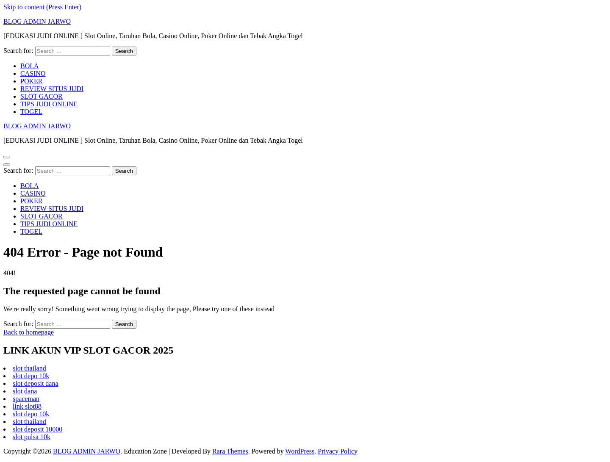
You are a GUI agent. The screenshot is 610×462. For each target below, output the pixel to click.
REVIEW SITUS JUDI (51, 88)
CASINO (33, 73)
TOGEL (31, 111)
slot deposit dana (35, 383)
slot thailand (29, 368)
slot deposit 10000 (37, 429)
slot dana (25, 391)
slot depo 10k (31, 375)
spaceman (26, 398)
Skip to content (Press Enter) (42, 7)
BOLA (29, 65)
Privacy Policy (338, 451)
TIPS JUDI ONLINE (49, 104)
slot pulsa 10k (31, 436)
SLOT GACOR (41, 96)
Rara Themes (230, 451)
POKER (31, 81)
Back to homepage (28, 332)
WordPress (299, 451)
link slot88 (27, 406)
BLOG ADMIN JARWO (37, 21)
